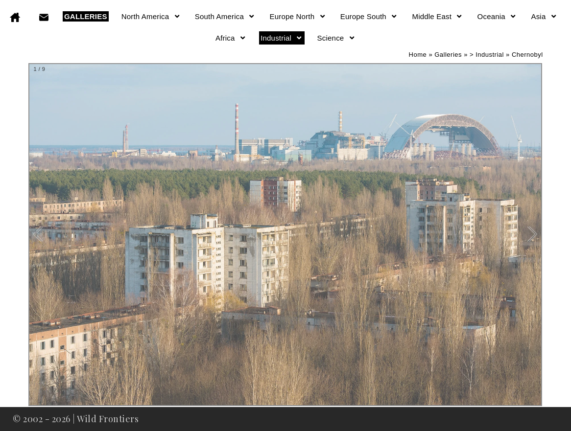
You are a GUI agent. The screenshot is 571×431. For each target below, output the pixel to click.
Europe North (298, 16)
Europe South (369, 16)
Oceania (497, 16)
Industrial (282, 38)
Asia (544, 16)
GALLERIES (85, 16)
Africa (230, 38)
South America (225, 16)
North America (151, 16)
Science (336, 38)
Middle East (437, 16)
